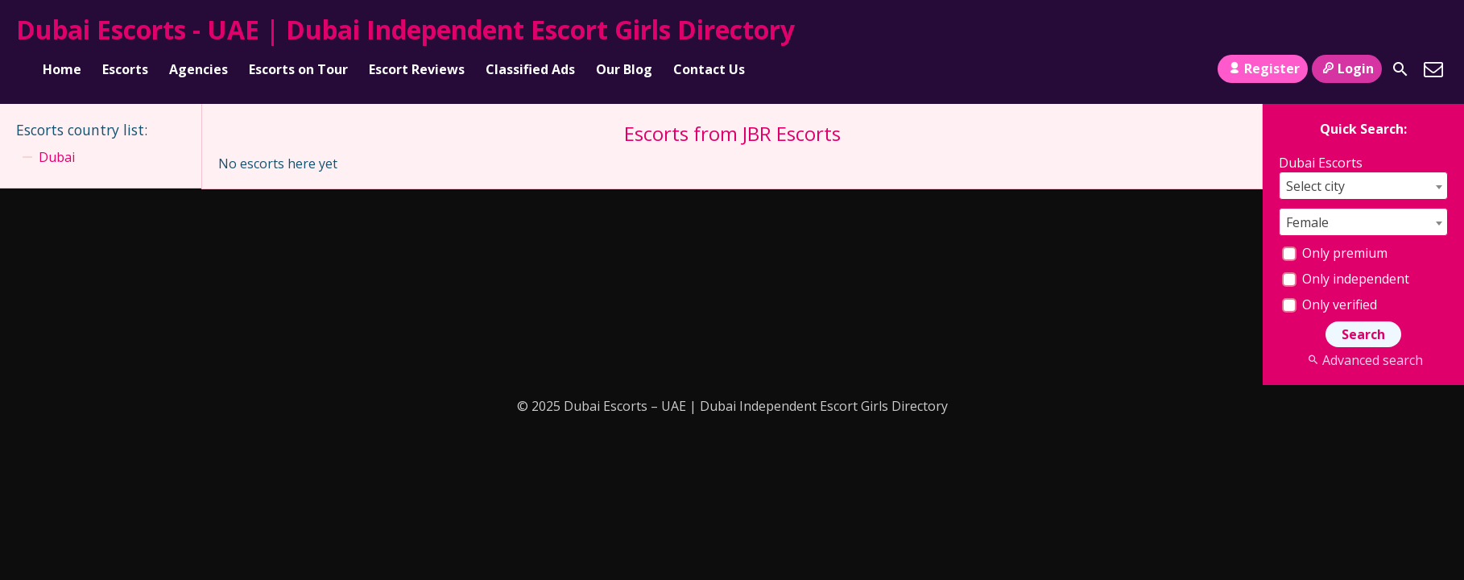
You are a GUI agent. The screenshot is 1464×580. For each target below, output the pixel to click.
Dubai (57, 157)
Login (1347, 68)
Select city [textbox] (1315, 186)
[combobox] (1363, 186)
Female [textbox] (1307, 222)
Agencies (198, 69)
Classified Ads (530, 69)
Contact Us (709, 69)
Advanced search (1363, 360)
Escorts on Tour (298, 69)
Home (62, 69)
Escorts (125, 69)
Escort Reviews (417, 69)
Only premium (1334, 253)
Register (1262, 68)
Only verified (1329, 304)
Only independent (1345, 279)
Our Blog (624, 69)
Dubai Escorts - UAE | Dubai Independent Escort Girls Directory (405, 29)
